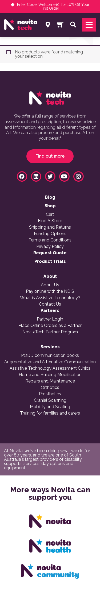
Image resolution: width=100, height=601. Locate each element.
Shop (50, 206)
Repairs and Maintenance (50, 381)
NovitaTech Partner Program (50, 332)
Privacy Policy (50, 246)
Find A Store (50, 221)
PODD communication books (50, 355)
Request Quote (50, 253)
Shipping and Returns (50, 227)
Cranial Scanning (50, 400)
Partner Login (50, 319)
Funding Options (50, 234)
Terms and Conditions (50, 240)
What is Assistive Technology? (50, 298)
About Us (50, 285)
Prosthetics (50, 394)
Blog (50, 197)
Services (50, 347)
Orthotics (50, 387)
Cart (50, 214)
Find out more (50, 156)
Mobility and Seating (50, 407)
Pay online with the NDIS (50, 291)
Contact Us (50, 304)
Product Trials (50, 261)
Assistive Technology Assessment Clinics (50, 368)
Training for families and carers (50, 413)
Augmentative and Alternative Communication (50, 362)
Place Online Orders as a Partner (50, 325)
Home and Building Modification (50, 375)
